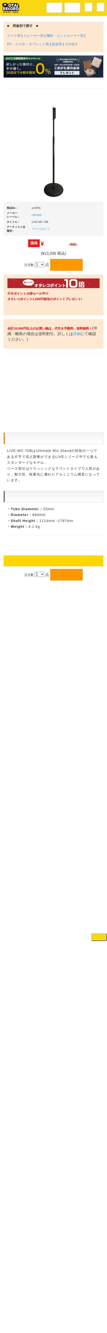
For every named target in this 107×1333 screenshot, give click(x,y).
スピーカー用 (33, 36)
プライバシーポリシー (58, 1315)
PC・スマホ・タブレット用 (28, 44)
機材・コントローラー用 (64, 36)
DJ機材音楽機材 (72, 7)
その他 (70, 44)
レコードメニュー (54, 7)
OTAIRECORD (51, 1324)
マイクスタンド (41, 228)
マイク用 (13, 36)
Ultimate (37, 214)
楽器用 (57, 44)
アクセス (32, 1304)
